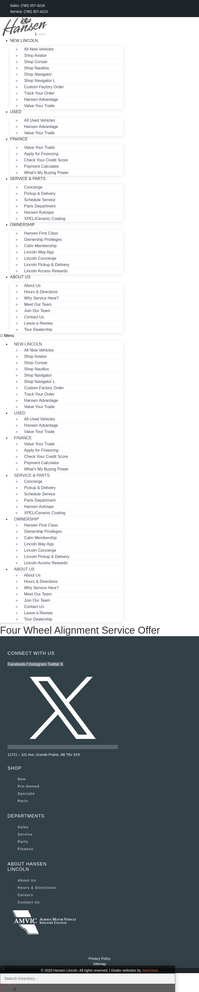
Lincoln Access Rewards (46, 271)
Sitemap (99, 964)
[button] (61, 336)
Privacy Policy (99, 959)
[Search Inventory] (87, 978)
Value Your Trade (39, 106)
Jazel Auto (150, 970)
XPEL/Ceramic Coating (44, 219)
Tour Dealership (38, 329)
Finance (19, 139)
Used (15, 112)
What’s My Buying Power (46, 172)
